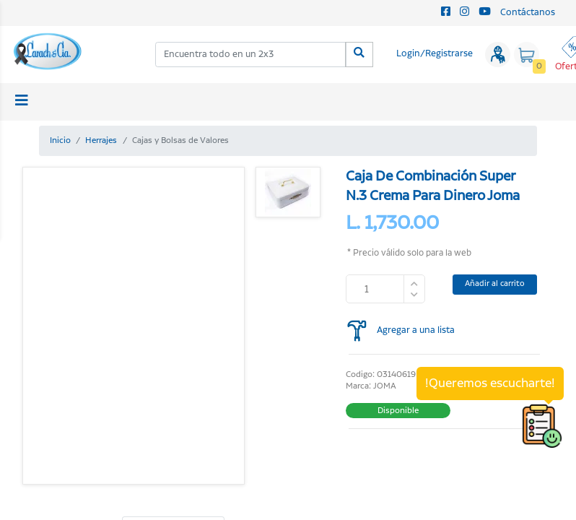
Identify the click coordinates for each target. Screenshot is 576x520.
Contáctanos (527, 13)
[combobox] (250, 54)
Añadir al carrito (495, 284)
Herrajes (101, 140)
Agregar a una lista (416, 330)
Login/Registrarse (434, 54)
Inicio (60, 140)
